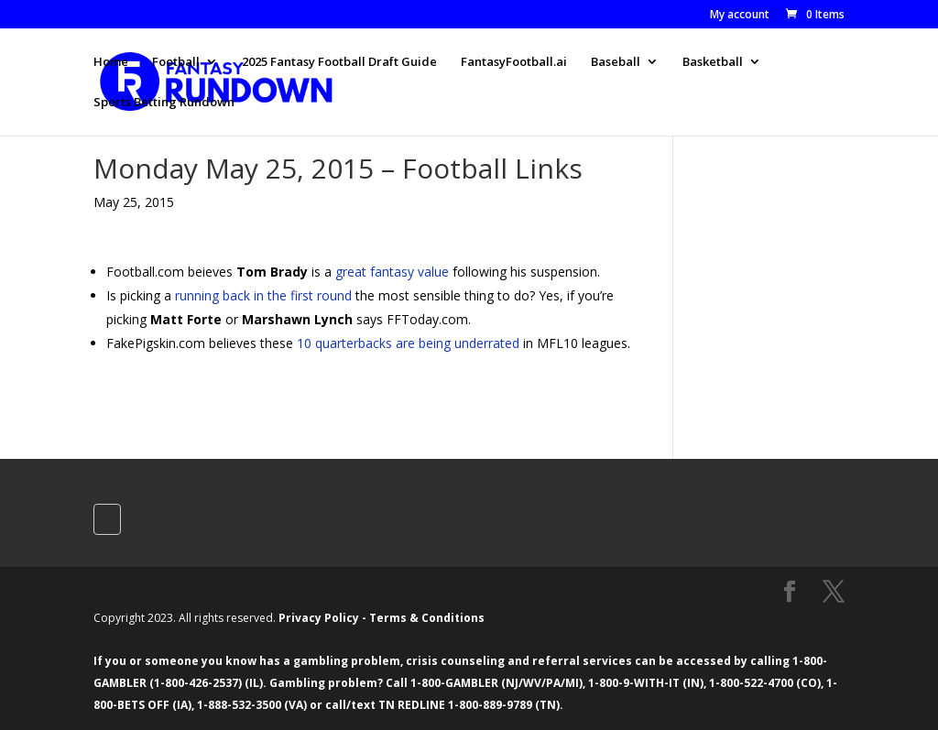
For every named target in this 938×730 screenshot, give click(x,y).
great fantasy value (392, 271)
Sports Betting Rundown (163, 102)
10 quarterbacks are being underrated (408, 343)
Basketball (712, 62)
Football (176, 62)
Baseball (615, 62)
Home (110, 62)
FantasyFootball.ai (514, 62)
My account (739, 15)
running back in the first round (263, 295)
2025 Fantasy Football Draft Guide (339, 62)
